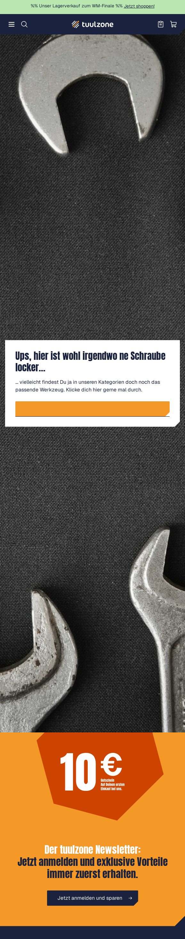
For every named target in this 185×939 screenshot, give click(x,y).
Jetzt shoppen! (139, 6)
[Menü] (11, 24)
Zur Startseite (95, 408)
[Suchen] (24, 24)
